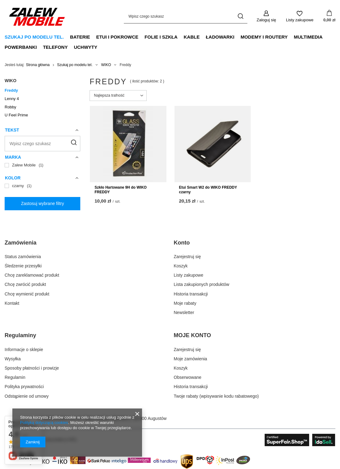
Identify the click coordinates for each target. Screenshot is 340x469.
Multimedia (308, 37)
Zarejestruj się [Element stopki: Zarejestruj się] (187, 256)
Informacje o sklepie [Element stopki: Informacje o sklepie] (24, 349)
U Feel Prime (16, 115)
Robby (10, 107)
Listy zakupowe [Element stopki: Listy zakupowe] (189, 275)
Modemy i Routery (264, 37)
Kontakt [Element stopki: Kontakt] (12, 303)
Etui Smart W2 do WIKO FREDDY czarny (208, 190)
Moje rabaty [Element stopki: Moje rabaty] (185, 303)
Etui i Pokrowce (117, 37)
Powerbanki (21, 47)
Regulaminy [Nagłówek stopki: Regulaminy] (20, 335)
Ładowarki (220, 37)
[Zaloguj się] (266, 16)
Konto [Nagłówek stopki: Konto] (182, 243)
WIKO (106, 65)
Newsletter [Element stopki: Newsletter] (184, 312)
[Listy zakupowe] (299, 16)
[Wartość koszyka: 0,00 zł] (329, 16)
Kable (192, 37)
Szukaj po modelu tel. (34, 37)
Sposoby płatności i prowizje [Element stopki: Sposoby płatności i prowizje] (32, 368)
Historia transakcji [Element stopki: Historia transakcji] (191, 293)
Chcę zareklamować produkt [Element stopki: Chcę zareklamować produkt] (32, 275)
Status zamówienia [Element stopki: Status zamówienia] (23, 256)
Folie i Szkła (161, 37)
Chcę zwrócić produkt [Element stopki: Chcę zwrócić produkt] (25, 284)
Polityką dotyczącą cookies (44, 422)
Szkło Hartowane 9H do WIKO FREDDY (120, 190)
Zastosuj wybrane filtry (42, 203)
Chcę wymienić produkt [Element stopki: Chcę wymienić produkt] (27, 293)
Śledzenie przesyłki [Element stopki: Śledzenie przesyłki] (23, 265)
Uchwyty (85, 47)
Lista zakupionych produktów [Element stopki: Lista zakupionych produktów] (201, 284)
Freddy (11, 90)
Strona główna (38, 65)
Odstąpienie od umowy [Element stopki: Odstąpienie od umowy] (26, 396)
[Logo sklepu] (37, 16)
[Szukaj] (240, 16)
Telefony (55, 47)
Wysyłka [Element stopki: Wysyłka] (13, 358)
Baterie (80, 37)
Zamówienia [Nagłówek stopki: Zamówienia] (20, 243)
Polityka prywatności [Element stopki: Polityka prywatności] (24, 386)
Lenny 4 (12, 98)
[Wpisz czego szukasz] (185, 16)
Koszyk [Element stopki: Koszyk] (181, 265)
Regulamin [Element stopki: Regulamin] (15, 377)
